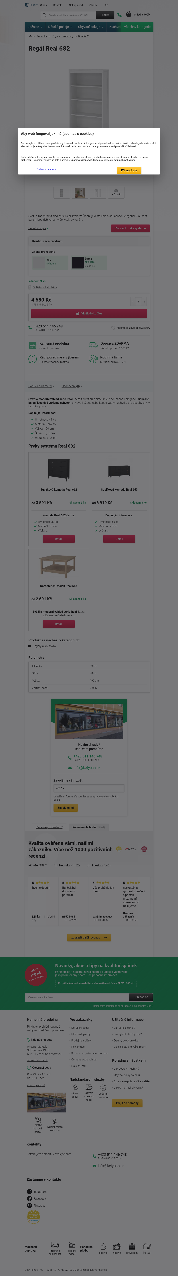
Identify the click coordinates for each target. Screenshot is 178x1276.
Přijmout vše (129, 170)
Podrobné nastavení (47, 169)
